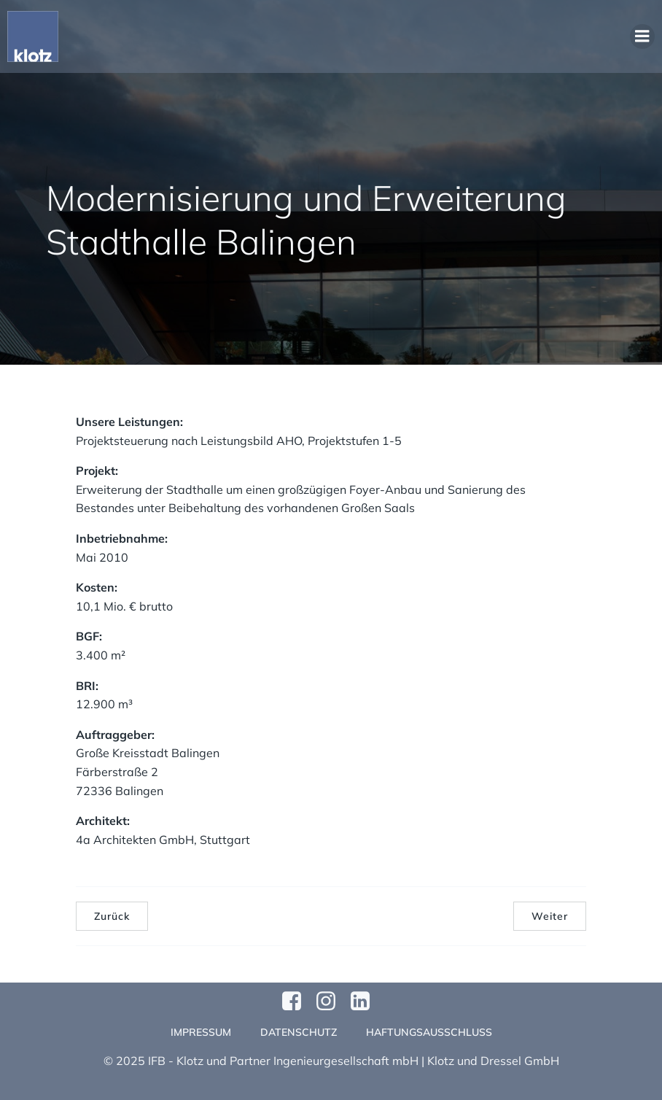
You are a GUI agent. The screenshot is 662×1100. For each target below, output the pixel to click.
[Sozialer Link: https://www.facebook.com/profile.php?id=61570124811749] (297, 1001)
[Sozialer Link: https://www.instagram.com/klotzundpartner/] (331, 1001)
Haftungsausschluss (429, 1032)
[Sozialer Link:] (365, 1001)
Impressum (201, 1032)
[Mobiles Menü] (642, 36)
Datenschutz (298, 1032)
